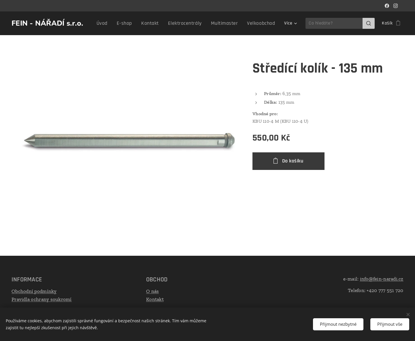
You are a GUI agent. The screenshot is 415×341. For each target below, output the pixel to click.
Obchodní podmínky (34, 291)
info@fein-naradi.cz (381, 279)
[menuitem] (116, 23)
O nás (152, 291)
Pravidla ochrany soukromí (42, 299)
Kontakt (155, 299)
